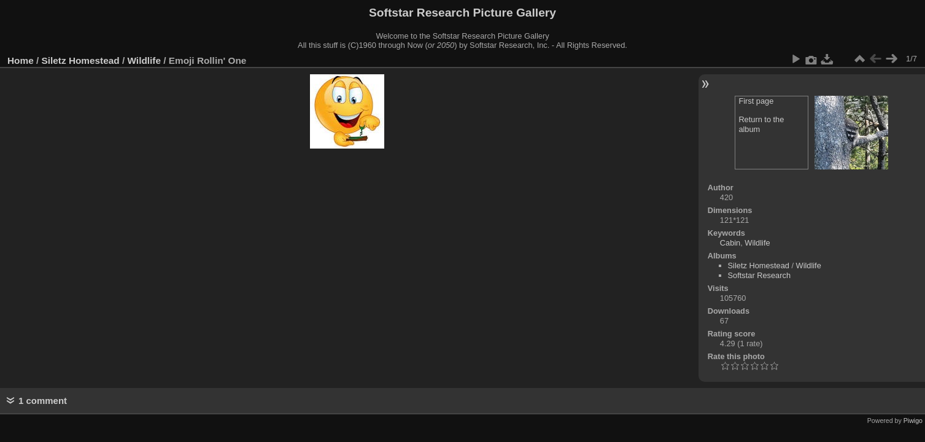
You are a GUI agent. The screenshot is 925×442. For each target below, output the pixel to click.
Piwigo (913, 420)
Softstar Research (759, 275)
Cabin (730, 242)
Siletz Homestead (81, 60)
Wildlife (144, 60)
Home (20, 60)
